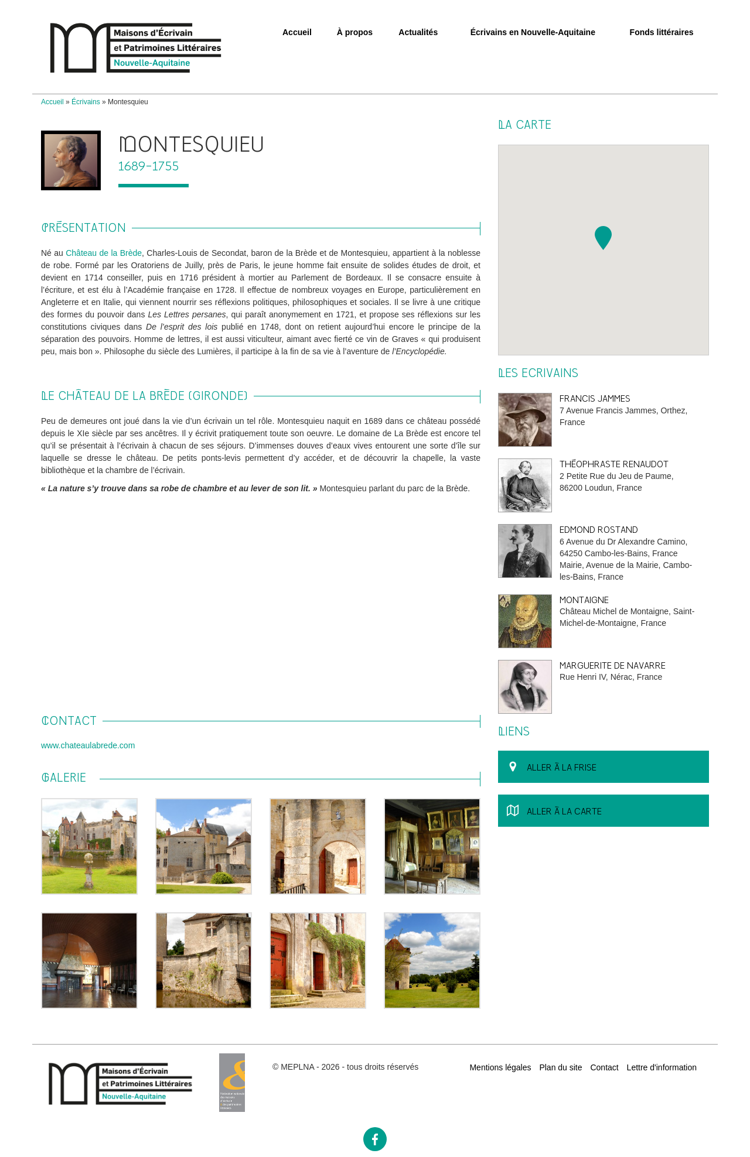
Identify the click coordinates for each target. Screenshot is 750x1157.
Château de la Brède (104, 253)
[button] (603, 238)
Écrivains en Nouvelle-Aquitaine (533, 32)
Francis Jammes (595, 398)
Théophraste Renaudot (614, 464)
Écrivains (85, 102)
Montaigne (584, 600)
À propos (355, 32)
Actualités (418, 32)
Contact (604, 1067)
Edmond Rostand (599, 530)
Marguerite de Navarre (613, 665)
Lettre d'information (662, 1067)
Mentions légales (500, 1067)
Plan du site (560, 1067)
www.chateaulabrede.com (88, 745)
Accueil (297, 32)
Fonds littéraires (662, 32)
